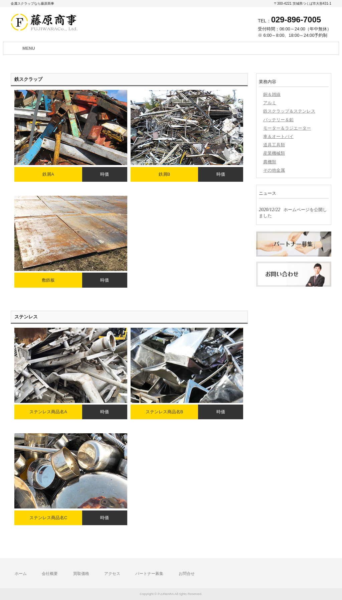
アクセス (112, 573)
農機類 (269, 161)
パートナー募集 (149, 573)
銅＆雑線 (272, 94)
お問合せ (187, 573)
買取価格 (81, 573)
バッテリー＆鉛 (278, 119)
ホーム (21, 573)
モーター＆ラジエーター (287, 128)
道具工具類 (274, 144)
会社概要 (50, 573)
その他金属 (274, 170)
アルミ (269, 102)
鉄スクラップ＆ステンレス (289, 111)
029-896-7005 (296, 19)
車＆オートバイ (278, 136)
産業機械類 (274, 153)
